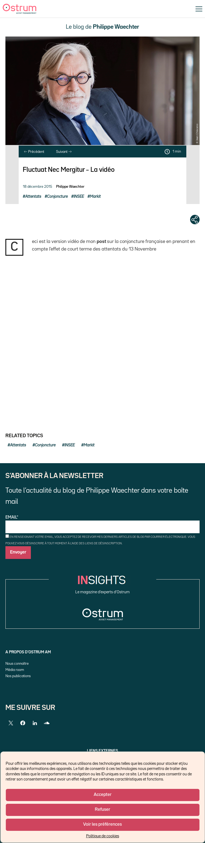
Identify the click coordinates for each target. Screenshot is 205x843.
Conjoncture (57, 196)
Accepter (103, 795)
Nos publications (18, 676)
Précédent (34, 151)
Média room (14, 669)
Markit (95, 196)
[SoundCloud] (47, 723)
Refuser (102, 810)
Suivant (63, 151)
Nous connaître (17, 663)
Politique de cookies (102, 836)
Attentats (33, 196)
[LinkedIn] (35, 723)
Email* (102, 524)
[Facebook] (23, 723)
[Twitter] (11, 723)
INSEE (79, 196)
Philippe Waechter (70, 186)
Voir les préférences (102, 824)
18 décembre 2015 (37, 186)
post (101, 241)
